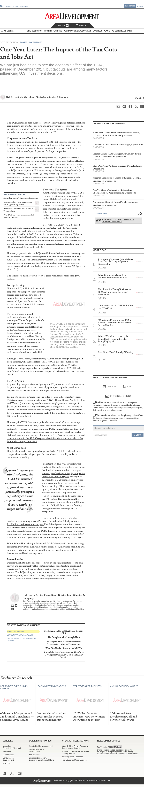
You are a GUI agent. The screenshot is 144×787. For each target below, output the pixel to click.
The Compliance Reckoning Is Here (64, 637)
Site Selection (35, 755)
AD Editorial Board (122, 31)
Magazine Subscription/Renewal (12, 747)
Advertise (24, 6)
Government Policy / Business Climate (21, 639)
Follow (63, 25)
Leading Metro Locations (72, 757)
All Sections (9, 31)
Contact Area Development (8, 759)
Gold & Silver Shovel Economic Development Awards (75, 747)
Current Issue (8, 755)
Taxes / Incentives (31, 42)
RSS (127, 387)
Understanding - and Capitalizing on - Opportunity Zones (18, 203)
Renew (140, 6)
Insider (118, 406)
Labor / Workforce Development (36, 750)
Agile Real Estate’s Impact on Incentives (21, 198)
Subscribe (130, 6)
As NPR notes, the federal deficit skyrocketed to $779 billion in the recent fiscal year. (44, 523)
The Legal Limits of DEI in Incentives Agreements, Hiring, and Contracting (64, 643)
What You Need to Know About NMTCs (64, 648)
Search (81, 25)
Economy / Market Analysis (20, 635)
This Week (118, 418)
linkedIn (109, 387)
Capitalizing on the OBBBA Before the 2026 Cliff (64, 632)
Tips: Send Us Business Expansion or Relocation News (118, 220)
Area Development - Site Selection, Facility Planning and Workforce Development (72, 16)
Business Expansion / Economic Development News (41, 759)
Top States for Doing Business (74, 760)
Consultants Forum (10, 6)
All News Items (101, 213)
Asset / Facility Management (41, 746)
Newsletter (7, 751)
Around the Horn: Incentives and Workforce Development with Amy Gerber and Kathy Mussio (64, 655)
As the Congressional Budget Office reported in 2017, (34, 157)
